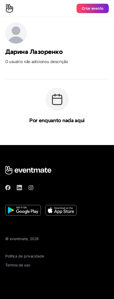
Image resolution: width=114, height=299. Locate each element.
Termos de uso (17, 265)
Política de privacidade (24, 256)
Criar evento (93, 8)
